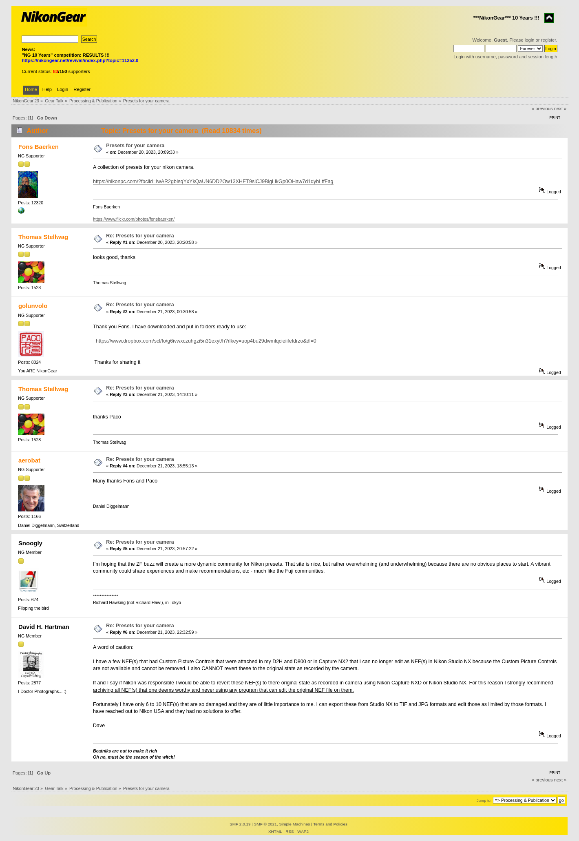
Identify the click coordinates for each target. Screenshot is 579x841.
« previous (542, 108)
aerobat (29, 460)
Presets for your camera (135, 145)
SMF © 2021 (265, 824)
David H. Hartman (43, 626)
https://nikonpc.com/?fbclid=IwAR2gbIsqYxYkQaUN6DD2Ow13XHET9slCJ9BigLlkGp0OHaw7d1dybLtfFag (213, 181)
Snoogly (30, 543)
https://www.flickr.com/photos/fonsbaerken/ (134, 219)
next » (560, 108)
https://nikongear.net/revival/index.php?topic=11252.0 (80, 60)
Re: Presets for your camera (140, 236)
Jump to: (484, 800)
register (548, 40)
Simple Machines (294, 824)
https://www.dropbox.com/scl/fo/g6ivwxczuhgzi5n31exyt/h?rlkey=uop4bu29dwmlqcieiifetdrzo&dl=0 (206, 341)
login (530, 40)
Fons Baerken (38, 146)
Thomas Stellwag (43, 236)
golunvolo (33, 305)
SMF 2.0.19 (240, 824)
